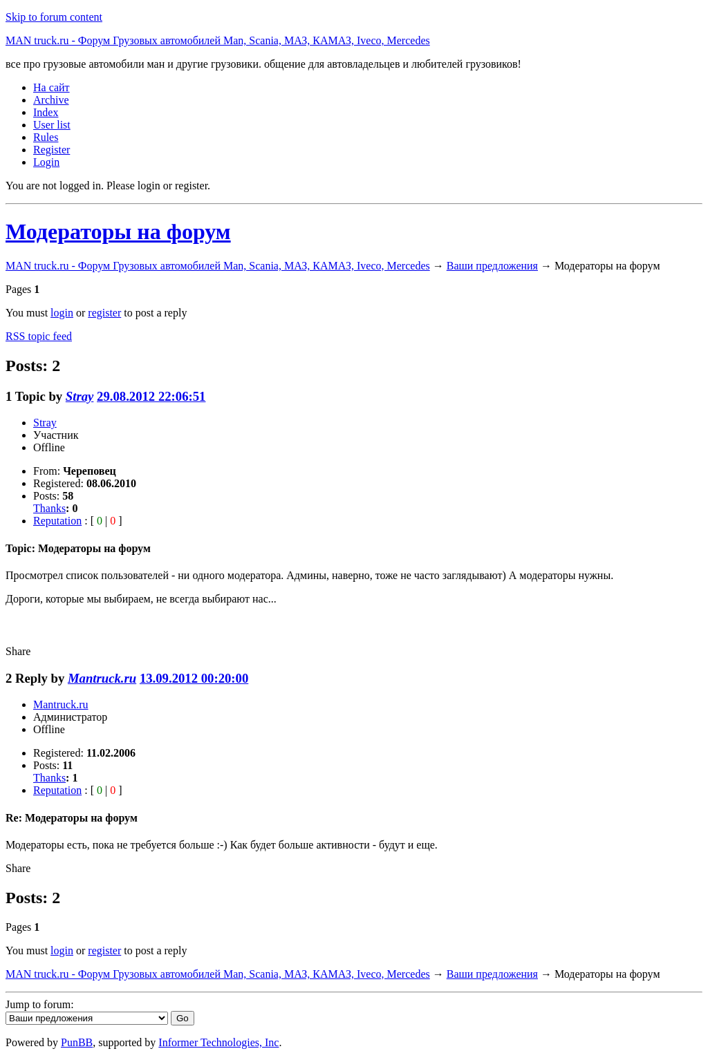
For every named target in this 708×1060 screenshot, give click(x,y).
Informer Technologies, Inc (218, 1042)
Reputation (57, 521)
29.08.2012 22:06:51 (151, 396)
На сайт (51, 87)
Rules (45, 137)
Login (46, 162)
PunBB (77, 1042)
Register (51, 149)
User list (52, 125)
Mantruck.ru (102, 678)
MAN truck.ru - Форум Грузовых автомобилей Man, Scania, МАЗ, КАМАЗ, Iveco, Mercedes (218, 40)
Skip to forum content (54, 17)
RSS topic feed (39, 336)
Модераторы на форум (118, 231)
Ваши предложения (492, 266)
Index (45, 112)
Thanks (49, 508)
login (61, 313)
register (104, 313)
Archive (51, 100)
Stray (80, 396)
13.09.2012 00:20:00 (194, 678)
